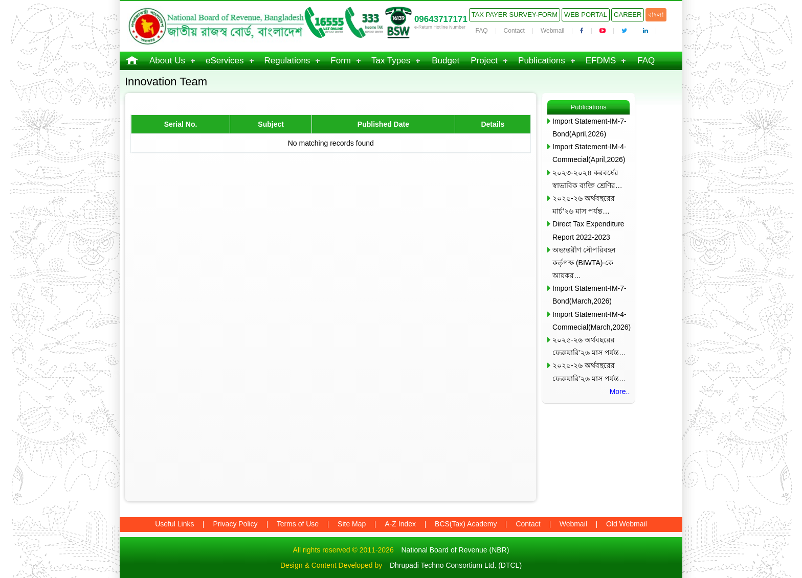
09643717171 (440, 19)
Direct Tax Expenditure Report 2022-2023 (588, 230)
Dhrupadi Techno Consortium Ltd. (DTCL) (456, 565)
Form (340, 60)
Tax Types (390, 60)
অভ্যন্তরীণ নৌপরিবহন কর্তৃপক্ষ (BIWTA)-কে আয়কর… (583, 263)
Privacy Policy (235, 524)
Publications (541, 60)
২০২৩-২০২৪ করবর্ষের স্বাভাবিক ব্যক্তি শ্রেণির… (587, 179)
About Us (167, 60)
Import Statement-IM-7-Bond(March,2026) (589, 294)
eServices (225, 60)
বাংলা (656, 14)
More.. (620, 391)
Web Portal (585, 14)
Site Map (352, 524)
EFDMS (601, 60)
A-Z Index (400, 524)
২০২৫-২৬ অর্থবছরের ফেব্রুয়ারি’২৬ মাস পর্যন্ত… (589, 346)
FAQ (482, 30)
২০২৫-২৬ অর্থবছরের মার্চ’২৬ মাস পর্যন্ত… (583, 204)
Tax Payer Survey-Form (515, 14)
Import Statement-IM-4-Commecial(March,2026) (591, 320)
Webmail (552, 30)
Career (627, 14)
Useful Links (174, 524)
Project (484, 60)
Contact (514, 30)
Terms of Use (298, 524)
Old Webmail (626, 524)
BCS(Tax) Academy (466, 524)
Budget (445, 60)
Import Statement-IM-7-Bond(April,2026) (589, 127)
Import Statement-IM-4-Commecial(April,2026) (589, 153)
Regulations (287, 60)
